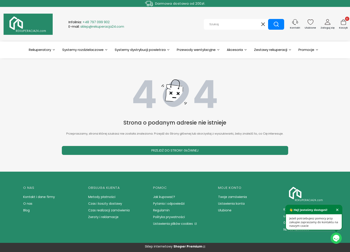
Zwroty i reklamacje (103, 217)
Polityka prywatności (169, 217)
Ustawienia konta (231, 203)
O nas (27, 203)
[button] (276, 24)
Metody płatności (101, 197)
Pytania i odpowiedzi (169, 203)
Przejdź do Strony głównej (174, 150)
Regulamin (161, 210)
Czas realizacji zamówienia (109, 210)
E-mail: (96, 26)
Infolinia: (89, 22)
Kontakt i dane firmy (39, 197)
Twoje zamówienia (232, 197)
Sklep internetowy (173, 246)
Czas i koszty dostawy (105, 203)
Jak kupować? (164, 197)
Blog (26, 210)
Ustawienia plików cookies (173, 223)
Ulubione (224, 210)
